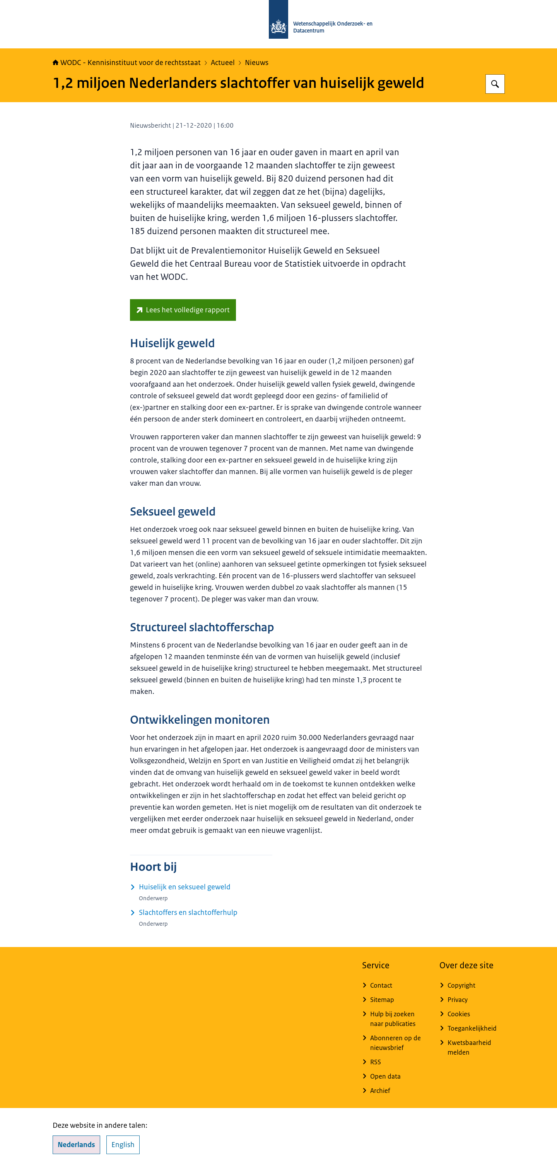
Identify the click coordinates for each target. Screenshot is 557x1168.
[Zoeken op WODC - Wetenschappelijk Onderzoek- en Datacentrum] (495, 84)
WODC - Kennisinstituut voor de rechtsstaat (127, 62)
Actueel (223, 62)
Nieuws (256, 62)
